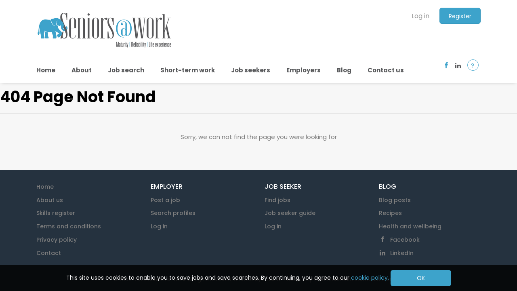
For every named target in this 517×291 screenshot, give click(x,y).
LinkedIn (402, 253)
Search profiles (173, 213)
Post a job (165, 200)
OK (421, 278)
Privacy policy (56, 240)
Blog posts (395, 200)
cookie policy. (370, 278)
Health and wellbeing (410, 226)
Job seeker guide (290, 213)
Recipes (390, 213)
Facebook (405, 240)
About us (49, 200)
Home (45, 187)
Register (460, 16)
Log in (420, 16)
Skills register (55, 213)
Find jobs (277, 200)
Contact (48, 253)
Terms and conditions (68, 226)
